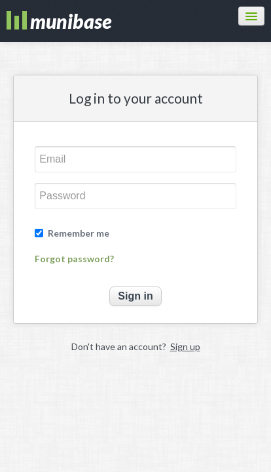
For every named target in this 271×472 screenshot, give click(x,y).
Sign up (185, 346)
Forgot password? (74, 259)
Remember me (78, 233)
